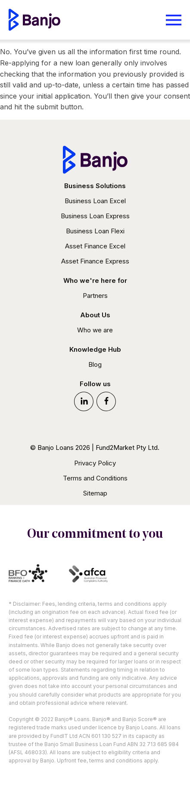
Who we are (95, 330)
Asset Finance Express (95, 261)
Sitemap (95, 493)
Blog (95, 364)
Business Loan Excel (95, 201)
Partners (95, 295)
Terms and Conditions (95, 478)
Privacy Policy (95, 463)
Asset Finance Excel (95, 246)
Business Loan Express (95, 216)
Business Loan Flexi (95, 231)
